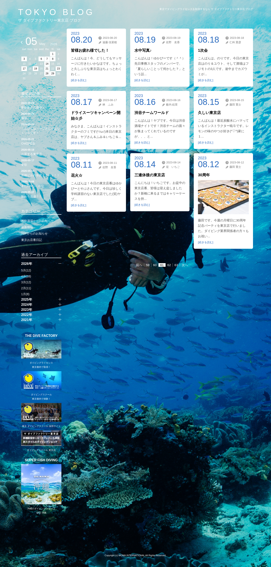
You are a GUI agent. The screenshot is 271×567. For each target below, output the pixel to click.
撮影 (41, 116)
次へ (185, 265)
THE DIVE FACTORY (41, 336)
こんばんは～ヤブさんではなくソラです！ (41, 128)
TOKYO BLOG (56, 12)
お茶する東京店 (41, 152)
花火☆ (76, 175)
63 (176, 265)
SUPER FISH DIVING (41, 460)
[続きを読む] (78, 80)
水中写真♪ (143, 50)
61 (162, 265)
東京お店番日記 (31, 240)
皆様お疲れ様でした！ (90, 50)
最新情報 (27, 227)
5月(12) (26, 270)
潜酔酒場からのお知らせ (37, 220)
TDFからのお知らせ (34, 233)
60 (155, 265)
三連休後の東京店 (149, 175)
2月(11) (26, 288)
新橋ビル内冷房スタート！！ (41, 173)
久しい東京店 (209, 113)
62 (169, 265)
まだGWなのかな (41, 183)
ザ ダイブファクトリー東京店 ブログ (49, 20)
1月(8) (25, 294)
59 (147, 265)
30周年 (204, 175)
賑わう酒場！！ (41, 194)
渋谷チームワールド (151, 113)
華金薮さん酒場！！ (41, 105)
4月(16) (26, 276)
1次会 (203, 50)
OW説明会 (41, 141)
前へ (139, 265)
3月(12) (26, 282)
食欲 (41, 162)
